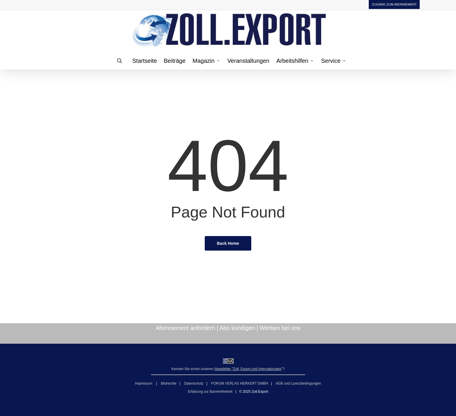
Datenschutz (194, 383)
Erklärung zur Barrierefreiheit (210, 392)
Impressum (144, 383)
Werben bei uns (280, 328)
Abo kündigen (237, 328)
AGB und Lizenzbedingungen (298, 383)
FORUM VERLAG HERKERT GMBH (239, 383)
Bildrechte (168, 383)
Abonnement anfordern (185, 328)
